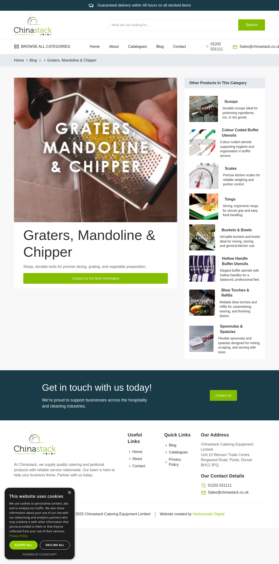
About (114, 46)
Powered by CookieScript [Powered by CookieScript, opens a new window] (40, 554)
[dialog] (40, 523)
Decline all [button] (55, 545)
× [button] (69, 493)
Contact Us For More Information (95, 278)
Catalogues (137, 46)
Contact (179, 46)
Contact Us (223, 395)
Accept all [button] (23, 545)
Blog (160, 46)
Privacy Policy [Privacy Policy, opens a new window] (18, 536)
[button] (42, 46)
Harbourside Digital (208, 514)
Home (95, 46)
